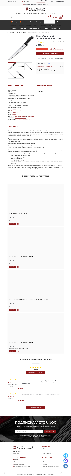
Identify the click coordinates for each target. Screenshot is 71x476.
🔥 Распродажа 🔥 (16, 21)
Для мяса (17, 116)
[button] (40, 2)
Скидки (45, 464)
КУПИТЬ (12, 223)
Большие (15, 112)
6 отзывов (19, 218)
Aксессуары (23, 28)
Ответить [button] (21, 388)
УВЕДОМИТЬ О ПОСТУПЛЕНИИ (50, 53)
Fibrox (14, 109)
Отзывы (43, 13)
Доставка (45, 448)
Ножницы (43, 25)
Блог (44, 459)
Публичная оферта (19, 464)
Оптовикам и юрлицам (31, 13)
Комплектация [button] (59, 58)
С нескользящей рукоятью (24, 119)
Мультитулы (38, 21)
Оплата (45, 451)
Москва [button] (47, 63)
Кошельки (14, 28)
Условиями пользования (32, 436)
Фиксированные (24, 111)
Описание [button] (50, 58)
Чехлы (58, 21)
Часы (31, 21)
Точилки (21, 25)
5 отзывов (19, 261)
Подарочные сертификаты (52, 28)
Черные (14, 114)
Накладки (13, 25)
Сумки (59, 25)
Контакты (52, 13)
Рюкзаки (28, 25)
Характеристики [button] (42, 58)
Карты (35, 25)
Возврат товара (47, 453)
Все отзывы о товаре (35, 407)
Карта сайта (17, 461)
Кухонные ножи (49, 21)
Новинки (45, 461)
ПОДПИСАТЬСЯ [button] (50, 431)
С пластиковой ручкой (20, 118)
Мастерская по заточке (35, 28)
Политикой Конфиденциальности (43, 435)
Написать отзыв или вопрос (35, 372)
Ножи (25, 21)
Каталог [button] (18, 13)
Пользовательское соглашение (22, 466)
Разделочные (30, 116)
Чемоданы (51, 25)
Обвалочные (23, 116)
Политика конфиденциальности (51, 466)
